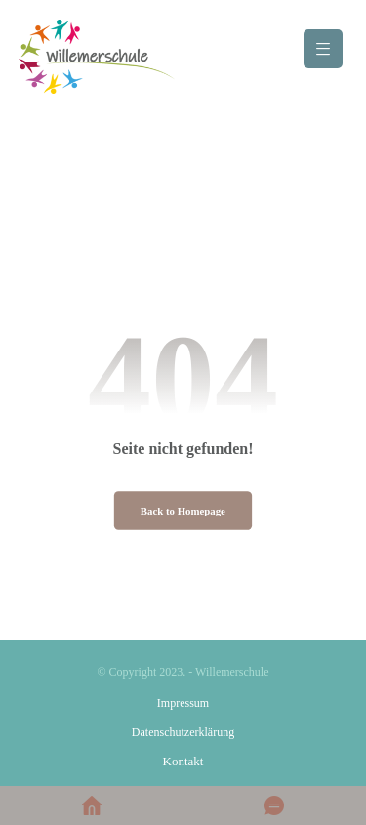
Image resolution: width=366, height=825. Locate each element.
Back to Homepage (183, 511)
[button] (323, 48)
